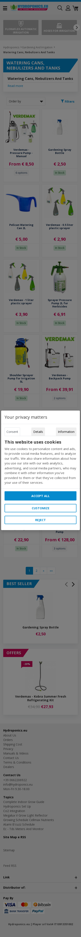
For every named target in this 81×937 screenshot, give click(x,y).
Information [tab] (66, 432)
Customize (40, 508)
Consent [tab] (12, 432)
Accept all (40, 496)
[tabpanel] (41, 462)
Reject (40, 520)
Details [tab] (38, 432)
